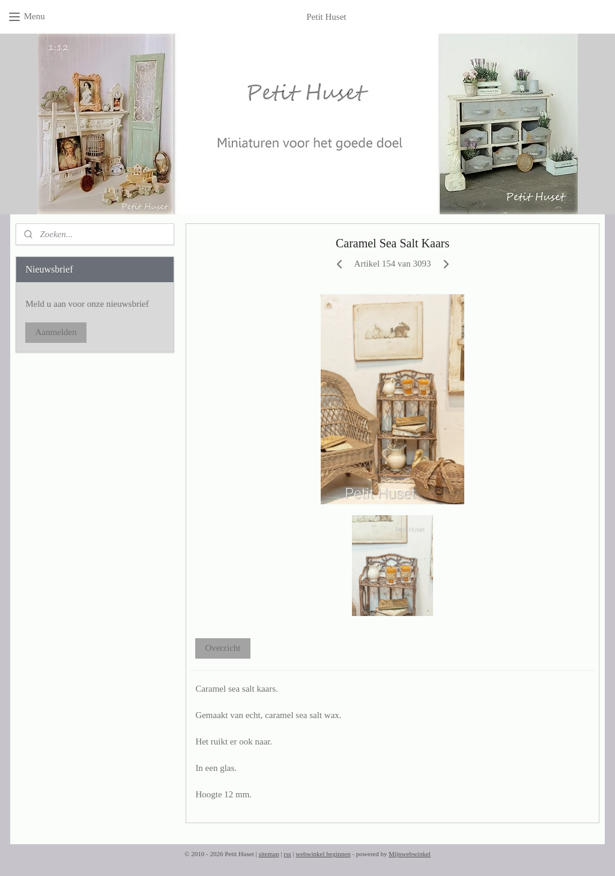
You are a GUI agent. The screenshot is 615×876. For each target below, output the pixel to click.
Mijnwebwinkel (410, 853)
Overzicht (222, 648)
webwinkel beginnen (322, 853)
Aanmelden (55, 332)
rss (287, 853)
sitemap (268, 853)
